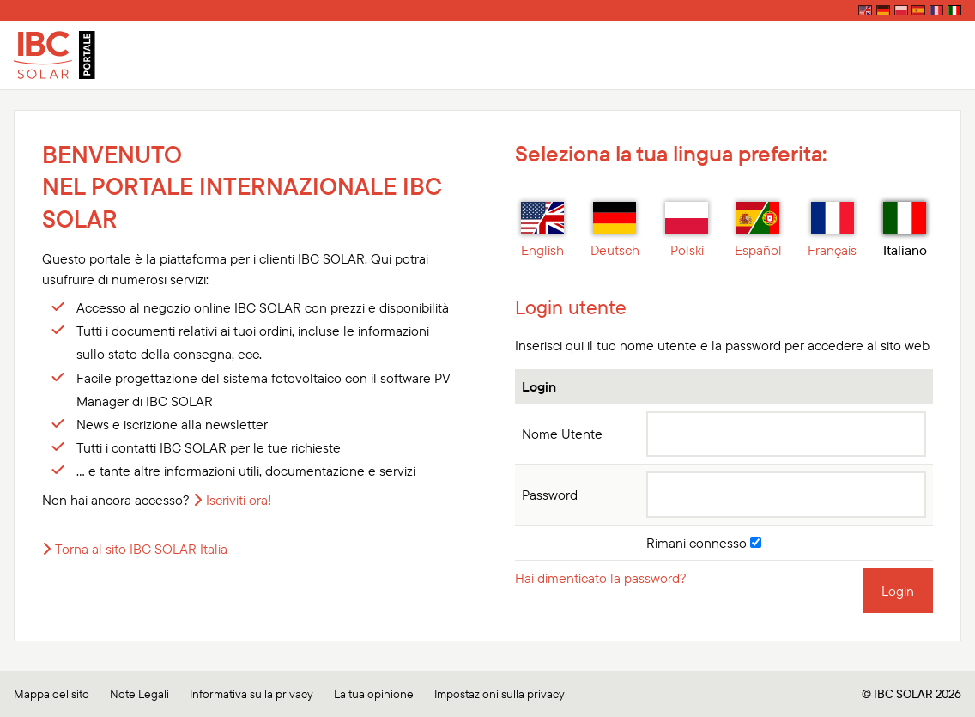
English (542, 230)
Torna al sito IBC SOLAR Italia (141, 548)
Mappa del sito (51, 694)
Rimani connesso (703, 542)
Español (758, 230)
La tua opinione (374, 694)
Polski (686, 230)
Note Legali (139, 694)
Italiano (905, 230)
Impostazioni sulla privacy (499, 694)
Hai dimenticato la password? (601, 577)
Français (832, 230)
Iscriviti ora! (239, 499)
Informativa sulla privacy (251, 694)
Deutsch (614, 230)
